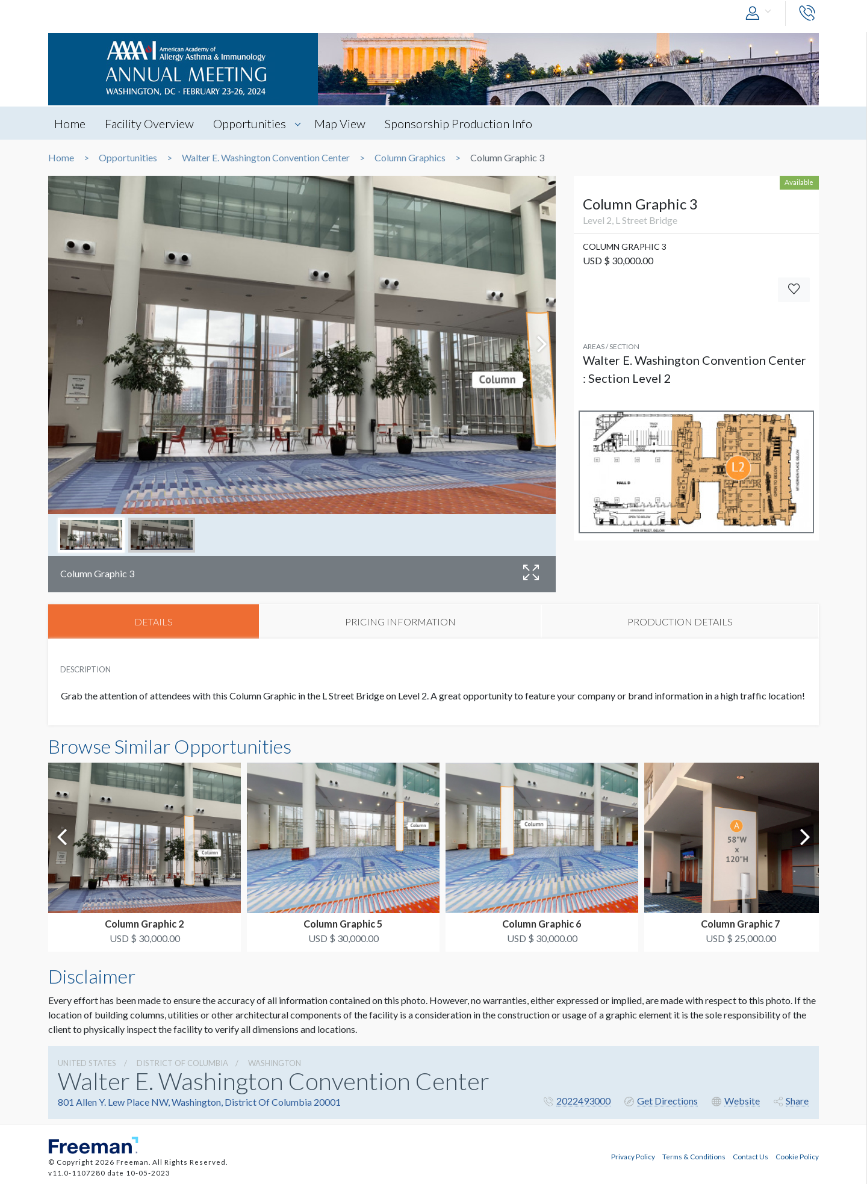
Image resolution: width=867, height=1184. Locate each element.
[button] (761, 13)
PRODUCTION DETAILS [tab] (680, 621)
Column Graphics (410, 158)
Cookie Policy (797, 1155)
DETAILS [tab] (153, 621)
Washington (274, 1063)
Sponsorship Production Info (461, 123)
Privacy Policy (633, 1155)
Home (69, 123)
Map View (341, 123)
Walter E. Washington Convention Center (266, 158)
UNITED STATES (87, 1063)
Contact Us (750, 1155)
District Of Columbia (182, 1063)
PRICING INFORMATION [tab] (400, 621)
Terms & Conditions (694, 1155)
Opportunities (250, 123)
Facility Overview (149, 123)
